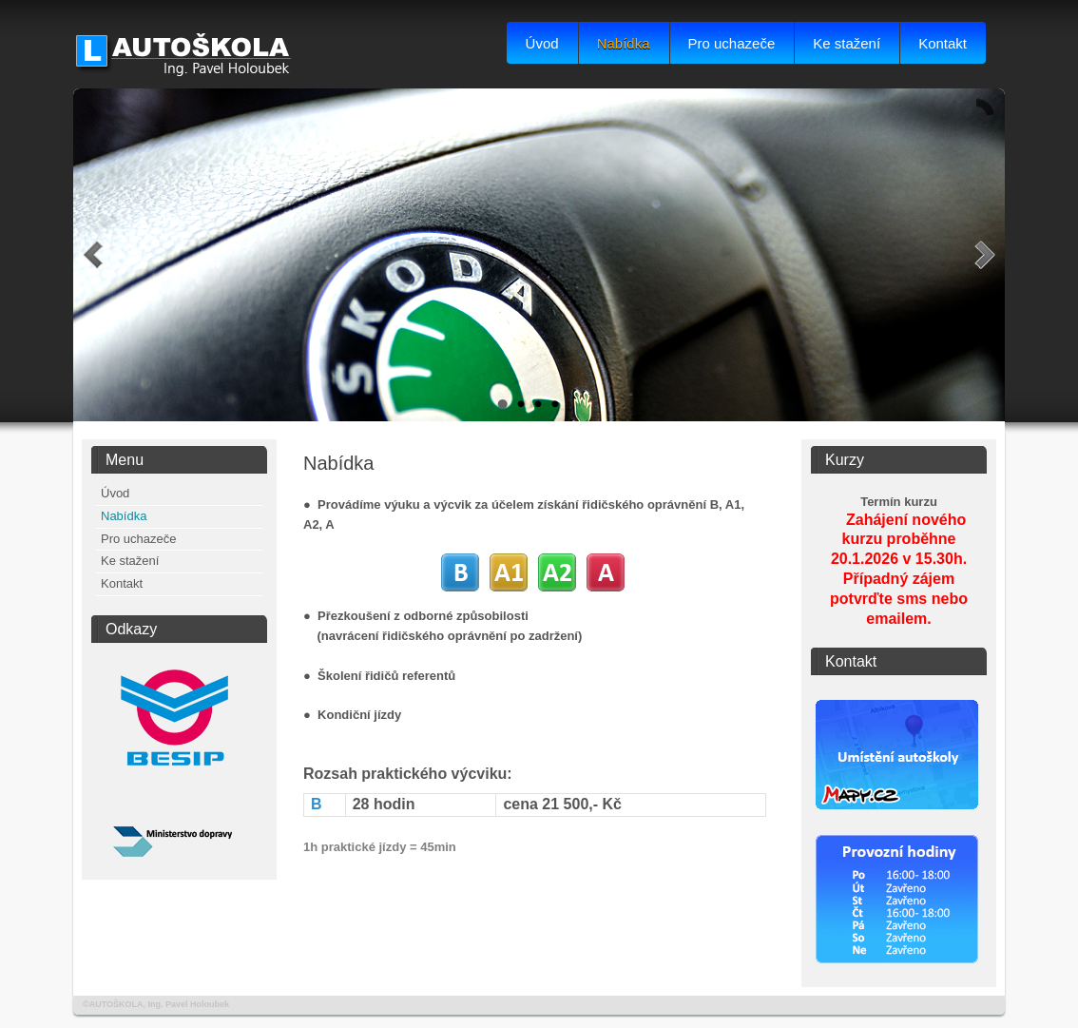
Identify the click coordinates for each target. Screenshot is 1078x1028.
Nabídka (623, 43)
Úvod (542, 43)
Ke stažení (846, 43)
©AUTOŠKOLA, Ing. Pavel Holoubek (156, 1004)
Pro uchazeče (732, 43)
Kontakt (942, 43)
